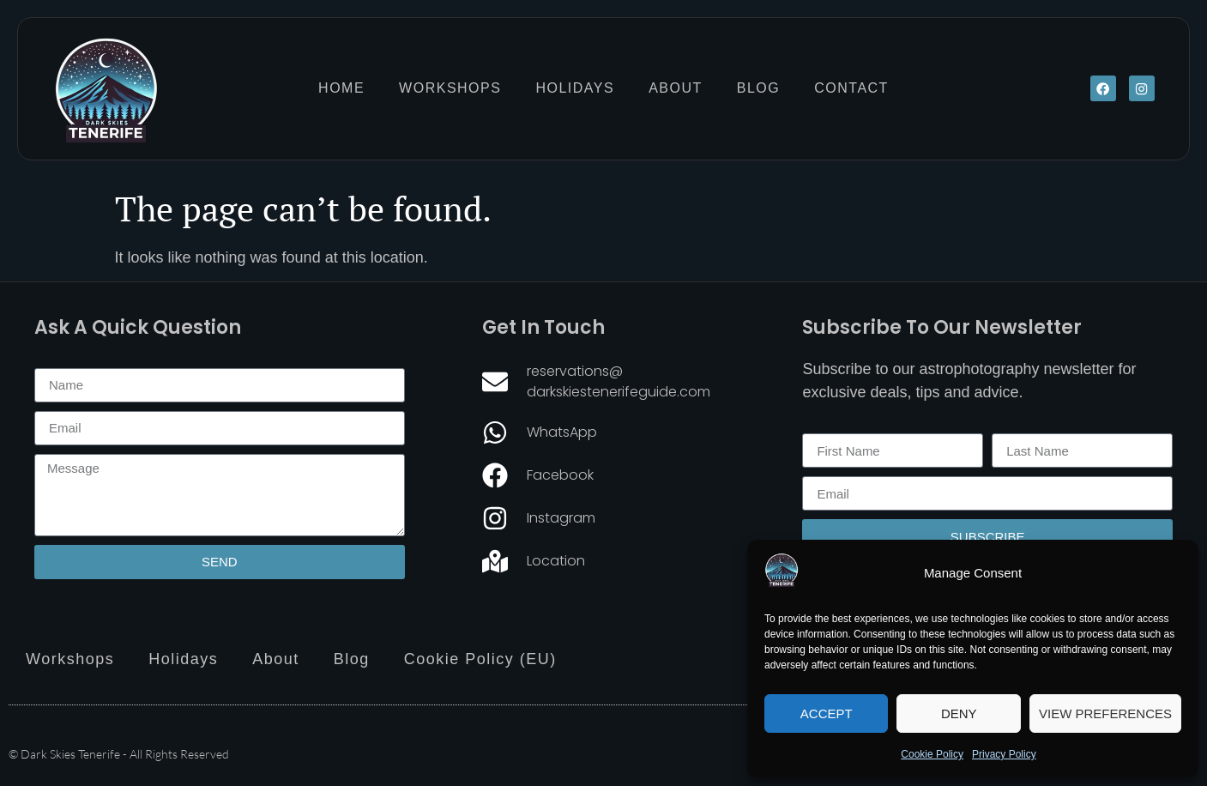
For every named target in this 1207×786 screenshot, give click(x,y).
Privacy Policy (1004, 754)
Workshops (450, 88)
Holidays (574, 88)
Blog (758, 88)
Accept (826, 713)
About (676, 88)
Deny (959, 713)
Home (341, 88)
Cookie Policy (932, 754)
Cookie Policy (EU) (480, 659)
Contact (851, 88)
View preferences (1105, 713)
